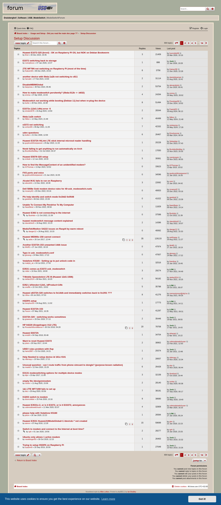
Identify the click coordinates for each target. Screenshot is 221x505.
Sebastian (174, 141)
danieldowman (175, 77)
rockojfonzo (29, 63)
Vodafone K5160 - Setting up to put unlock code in (49, 261)
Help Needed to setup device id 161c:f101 (44, 357)
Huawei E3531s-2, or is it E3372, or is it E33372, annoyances (54, 405)
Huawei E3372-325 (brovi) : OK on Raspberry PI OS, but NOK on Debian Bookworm (66, 52)
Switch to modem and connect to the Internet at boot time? (53, 429)
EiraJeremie (174, 133)
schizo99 (28, 127)
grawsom (29, 319)
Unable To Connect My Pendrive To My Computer (48, 205)
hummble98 (174, 53)
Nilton (27, 119)
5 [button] (195, 43)
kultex (27, 135)
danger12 (32, 231)
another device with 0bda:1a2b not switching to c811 (50, 76)
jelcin (27, 415)
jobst (27, 343)
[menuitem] (30, 28)
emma (27, 95)
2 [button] (185, 43)
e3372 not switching (33, 124)
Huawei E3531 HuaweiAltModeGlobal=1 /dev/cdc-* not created (55, 421)
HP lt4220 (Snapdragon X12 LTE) (39, 325)
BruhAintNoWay (31, 151)
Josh (172, 61)
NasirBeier (29, 207)
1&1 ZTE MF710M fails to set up (39, 389)
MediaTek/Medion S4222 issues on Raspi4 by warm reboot (53, 229)
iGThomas (29, 167)
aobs (31, 239)
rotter (27, 271)
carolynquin (174, 157)
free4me (173, 261)
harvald (28, 79)
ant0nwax (173, 237)
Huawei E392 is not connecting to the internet (46, 213)
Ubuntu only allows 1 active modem (41, 437)
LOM (172, 269)
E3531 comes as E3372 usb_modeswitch (44, 269)
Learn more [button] (108, 498)
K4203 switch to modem (35, 397)
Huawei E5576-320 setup (35, 156)
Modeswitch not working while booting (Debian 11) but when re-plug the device (64, 100)
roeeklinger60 (30, 439)
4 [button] (192, 43)
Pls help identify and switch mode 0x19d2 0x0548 (48, 197)
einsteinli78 (29, 111)
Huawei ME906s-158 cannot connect (41, 237)
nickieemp (174, 125)
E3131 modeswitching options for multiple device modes (52, 373)
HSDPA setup (30, 301)
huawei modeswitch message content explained (48, 221)
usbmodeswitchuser (178, 342)
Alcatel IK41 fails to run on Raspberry (42, 181)
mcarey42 (29, 191)
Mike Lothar (104, 492)
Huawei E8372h (31, 333)
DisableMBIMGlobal (33, 84)
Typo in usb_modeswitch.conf (38, 253)
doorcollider (30, 399)
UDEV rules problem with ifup (38, 349)
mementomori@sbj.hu (179, 293)
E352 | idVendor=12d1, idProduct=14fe (42, 285)
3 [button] (188, 43)
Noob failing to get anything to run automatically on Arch (52, 148)
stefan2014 (29, 279)
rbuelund (173, 374)
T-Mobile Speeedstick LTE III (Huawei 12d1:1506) (48, 277)
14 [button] (202, 43)
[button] (176, 43)
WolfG (27, 247)
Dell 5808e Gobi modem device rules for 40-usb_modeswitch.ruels (57, 189)
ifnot (27, 55)
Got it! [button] (202, 499)
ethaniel (173, 333)
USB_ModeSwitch (36, 18)
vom (171, 181)
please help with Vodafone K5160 (40, 413)
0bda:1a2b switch (32, 116)
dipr (26, 375)
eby (171, 366)
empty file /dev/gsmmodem (37, 381)
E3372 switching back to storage (40, 60)
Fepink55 (173, 109)
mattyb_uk (29, 263)
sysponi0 (28, 447)
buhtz (27, 103)
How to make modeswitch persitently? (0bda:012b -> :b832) (54, 92)
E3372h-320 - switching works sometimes (44, 317)
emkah (28, 159)
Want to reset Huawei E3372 (37, 341)
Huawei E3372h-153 (33, 309)
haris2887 (29, 351)
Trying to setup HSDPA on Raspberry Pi (43, 445)
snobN (27, 335)
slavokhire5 (29, 223)
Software (22, 18)
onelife (27, 287)
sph (30, 432)
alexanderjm (175, 85)
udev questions (31, 132)
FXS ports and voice (33, 173)
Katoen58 (29, 71)
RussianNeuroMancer (34, 327)
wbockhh (28, 183)
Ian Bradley (132, 492)
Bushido (32, 215)
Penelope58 (174, 101)
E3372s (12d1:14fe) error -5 (37, 108)
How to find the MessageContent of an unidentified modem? (54, 164)
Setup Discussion (27, 38)
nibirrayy (28, 359)
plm (171, 422)
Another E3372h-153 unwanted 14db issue (45, 245)
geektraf (28, 199)
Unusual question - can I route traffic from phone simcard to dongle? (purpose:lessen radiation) (73, 365)
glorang (28, 255)
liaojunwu (29, 87)
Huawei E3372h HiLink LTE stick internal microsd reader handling (57, 140)
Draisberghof (10, 18)
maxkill (28, 367)
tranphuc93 (29, 303)
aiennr (27, 423)
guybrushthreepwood (33, 143)
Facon (27, 311)
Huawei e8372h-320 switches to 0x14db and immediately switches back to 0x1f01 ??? (67, 293)
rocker (27, 383)
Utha (27, 295)
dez (26, 391)
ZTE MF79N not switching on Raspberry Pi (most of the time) (54, 68)
